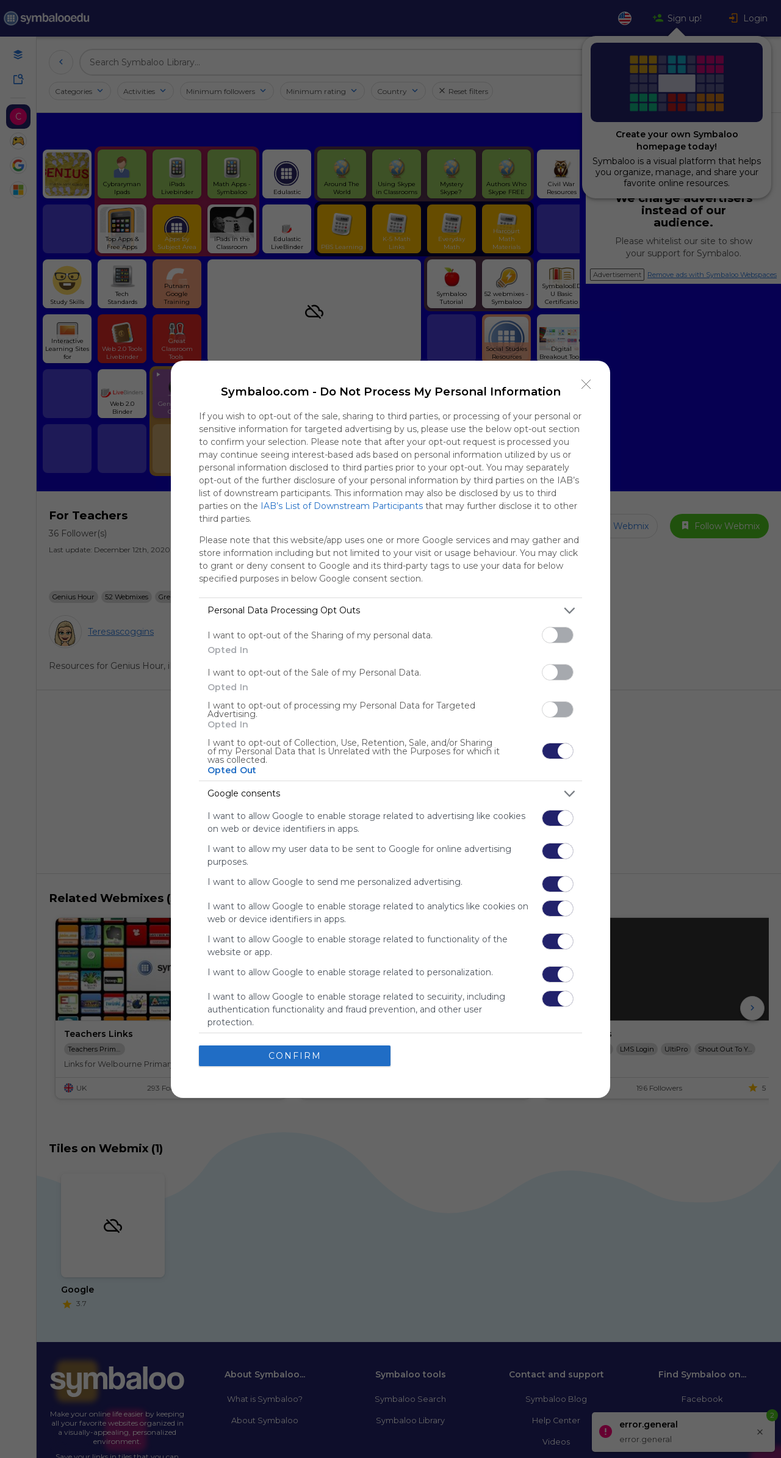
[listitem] (390, 610)
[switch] (558, 635)
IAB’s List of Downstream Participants (342, 505)
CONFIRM (295, 1055)
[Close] (586, 384)
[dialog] (390, 729)
